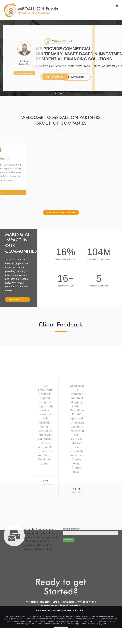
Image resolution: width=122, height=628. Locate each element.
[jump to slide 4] (63, 93)
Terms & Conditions (47, 610)
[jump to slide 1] (55, 93)
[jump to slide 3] (61, 93)
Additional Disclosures (72, 610)
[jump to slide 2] (58, 93)
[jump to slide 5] (66, 93)
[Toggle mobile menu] (117, 5)
